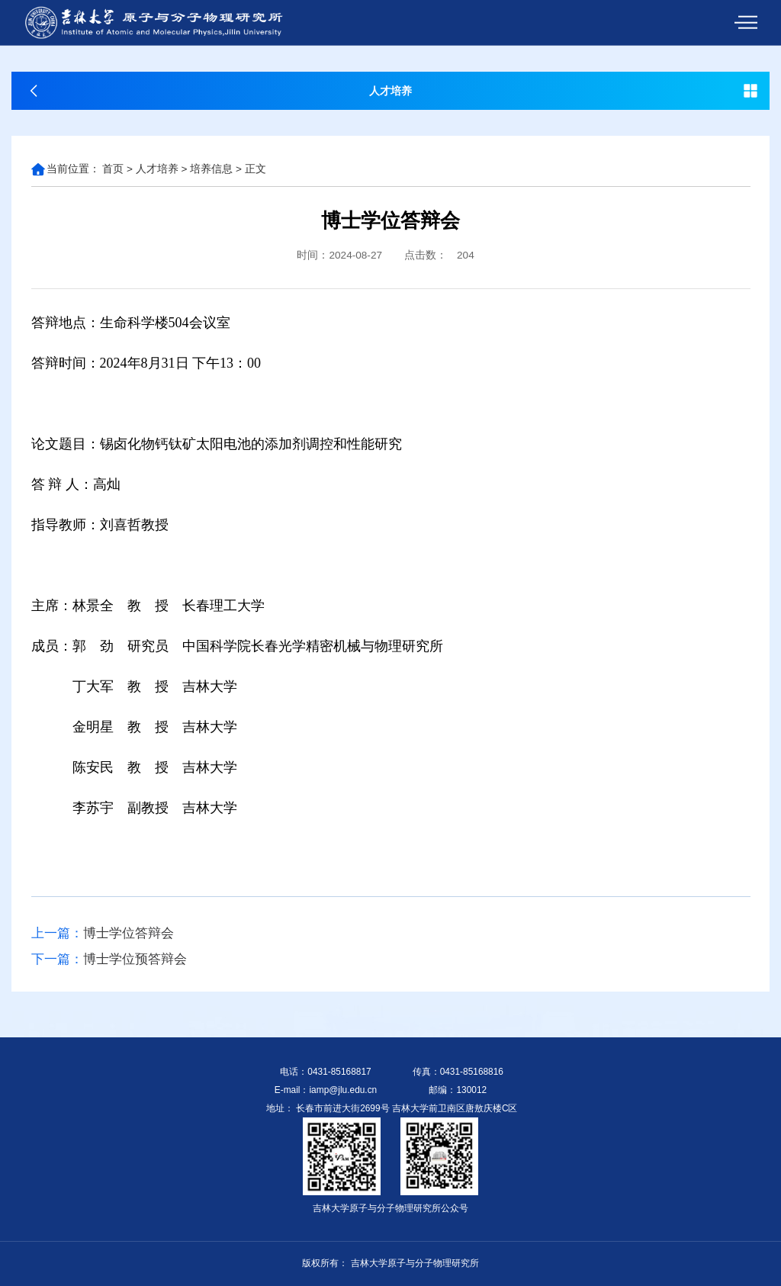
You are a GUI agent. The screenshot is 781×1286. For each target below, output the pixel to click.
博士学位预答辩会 (109, 960)
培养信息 (211, 169)
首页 (113, 169)
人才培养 (157, 169)
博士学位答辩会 (102, 934)
